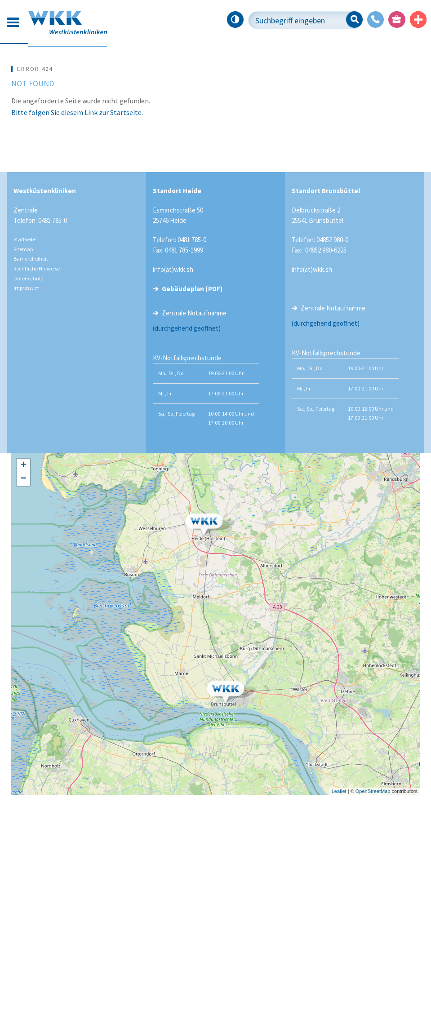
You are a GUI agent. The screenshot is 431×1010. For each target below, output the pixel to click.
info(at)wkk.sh (173, 484)
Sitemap (23, 464)
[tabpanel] (215, 153)
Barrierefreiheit (30, 473)
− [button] (24, 694)
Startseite (24, 454)
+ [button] (24, 680)
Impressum (26, 503)
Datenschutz (28, 493)
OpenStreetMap (373, 1006)
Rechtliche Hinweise (36, 483)
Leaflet (339, 1006)
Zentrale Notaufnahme (194, 528)
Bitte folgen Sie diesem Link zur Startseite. (77, 327)
